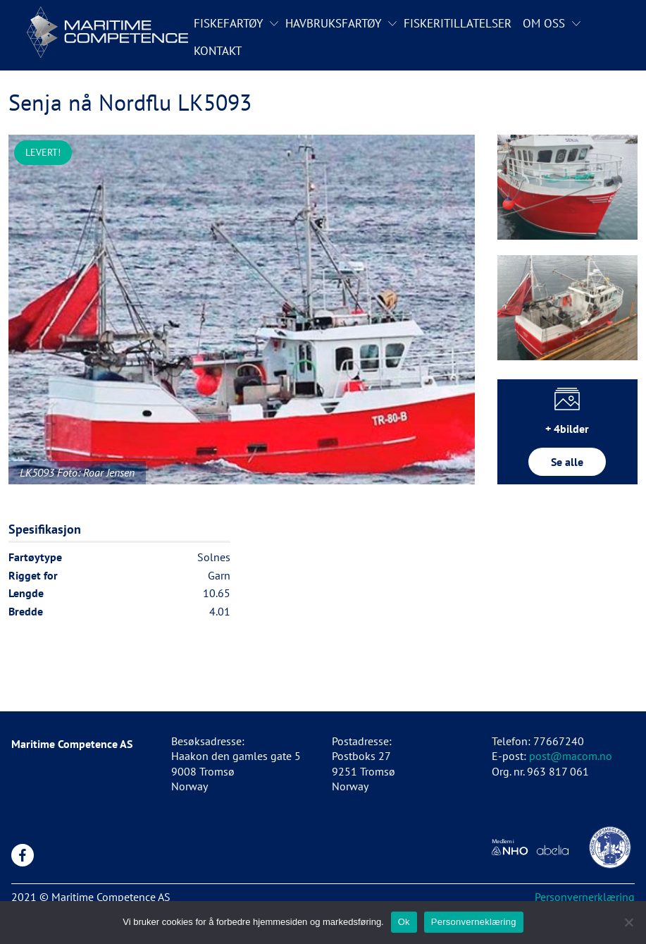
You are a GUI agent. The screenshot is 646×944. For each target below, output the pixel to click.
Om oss (544, 23)
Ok (404, 922)
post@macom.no (570, 756)
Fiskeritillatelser (457, 23)
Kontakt (218, 51)
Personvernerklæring (585, 897)
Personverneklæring (473, 922)
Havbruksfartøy (333, 23)
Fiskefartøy (228, 23)
